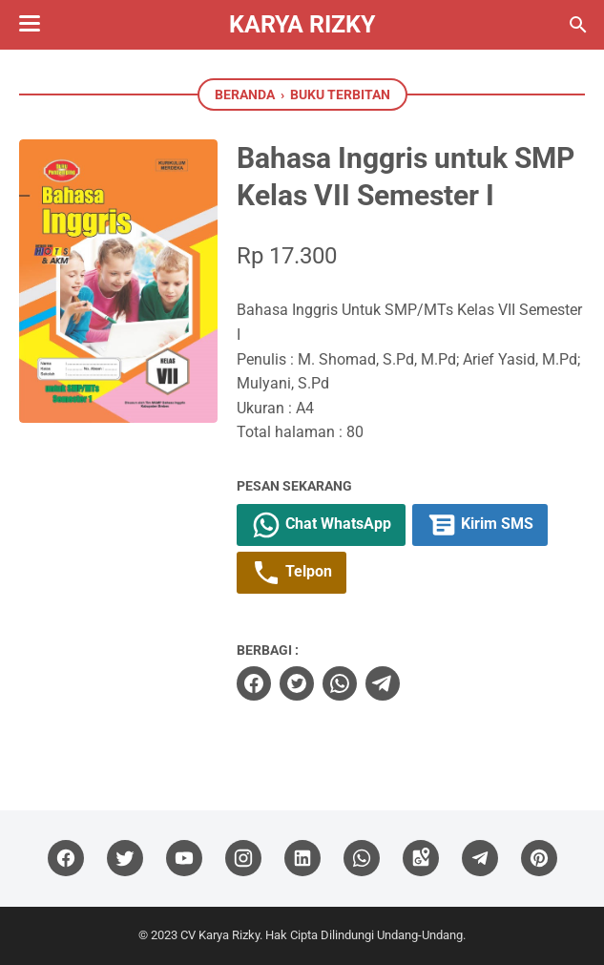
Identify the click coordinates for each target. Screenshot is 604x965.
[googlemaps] (421, 858)
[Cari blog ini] (578, 24)
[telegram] (382, 683)
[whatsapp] (340, 683)
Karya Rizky (302, 24)
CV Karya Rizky (220, 935)
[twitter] (297, 683)
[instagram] (243, 858)
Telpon (291, 572)
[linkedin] (302, 858)
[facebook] (254, 683)
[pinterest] (539, 858)
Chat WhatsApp (321, 525)
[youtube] (184, 858)
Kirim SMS (480, 525)
